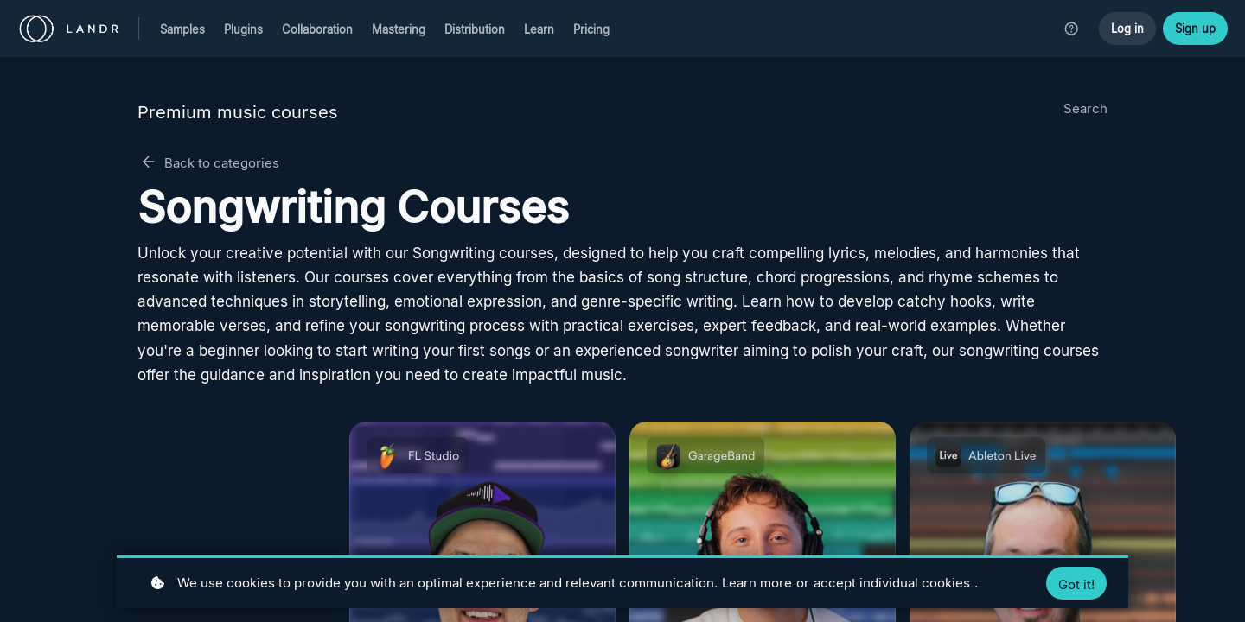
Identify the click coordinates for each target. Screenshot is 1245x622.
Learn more (757, 582)
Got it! (1076, 584)
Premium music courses (237, 112)
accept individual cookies (892, 582)
